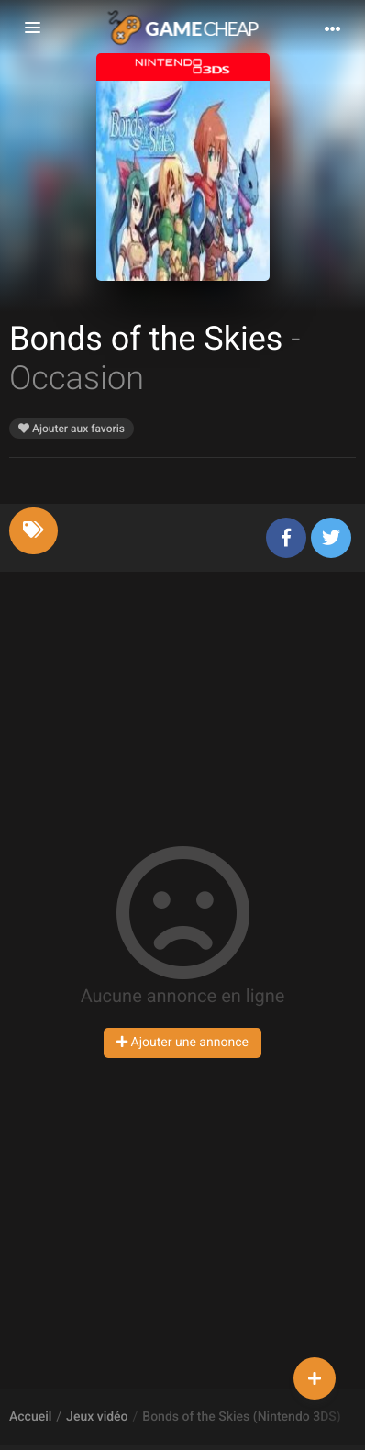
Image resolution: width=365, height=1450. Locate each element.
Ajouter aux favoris (71, 428)
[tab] (33, 531)
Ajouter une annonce (182, 1042)
